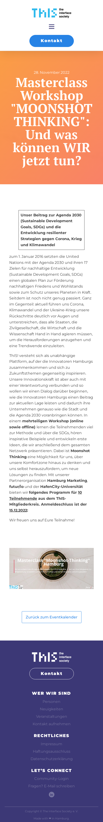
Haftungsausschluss (51, 751)
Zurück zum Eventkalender (52, 617)
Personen (51, 701)
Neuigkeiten (51, 709)
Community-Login (51, 778)
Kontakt (51, 40)
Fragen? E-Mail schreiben (51, 786)
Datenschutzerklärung (52, 759)
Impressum (51, 744)
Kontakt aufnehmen (52, 724)
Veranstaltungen (51, 716)
